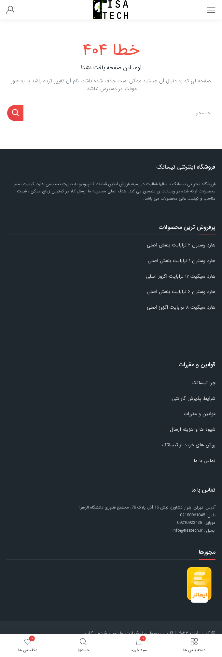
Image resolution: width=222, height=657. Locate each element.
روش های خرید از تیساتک (188, 445)
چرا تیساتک (203, 383)
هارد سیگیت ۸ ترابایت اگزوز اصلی (181, 307)
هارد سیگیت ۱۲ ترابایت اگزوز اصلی (180, 276)
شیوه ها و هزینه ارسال (192, 429)
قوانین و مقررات (199, 414)
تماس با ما (204, 461)
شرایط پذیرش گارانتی (193, 398)
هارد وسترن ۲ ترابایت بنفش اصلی (181, 245)
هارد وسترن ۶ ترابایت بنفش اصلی (181, 292)
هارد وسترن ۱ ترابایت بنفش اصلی (181, 261)
